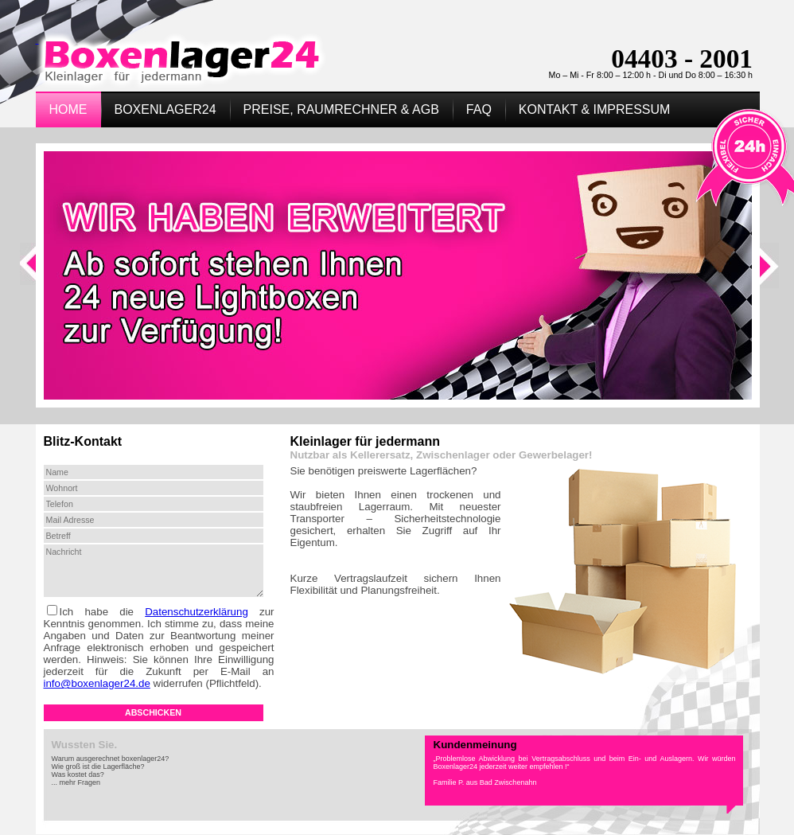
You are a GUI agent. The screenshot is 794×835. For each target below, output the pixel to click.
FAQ (479, 109)
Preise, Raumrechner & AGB (341, 109)
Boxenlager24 (165, 109)
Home (68, 109)
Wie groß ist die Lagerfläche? (98, 767)
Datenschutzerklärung (196, 612)
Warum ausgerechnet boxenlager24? (110, 759)
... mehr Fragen (76, 782)
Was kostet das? (78, 774)
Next (771, 273)
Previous (30, 273)
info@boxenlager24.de (97, 683)
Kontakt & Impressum (595, 109)
